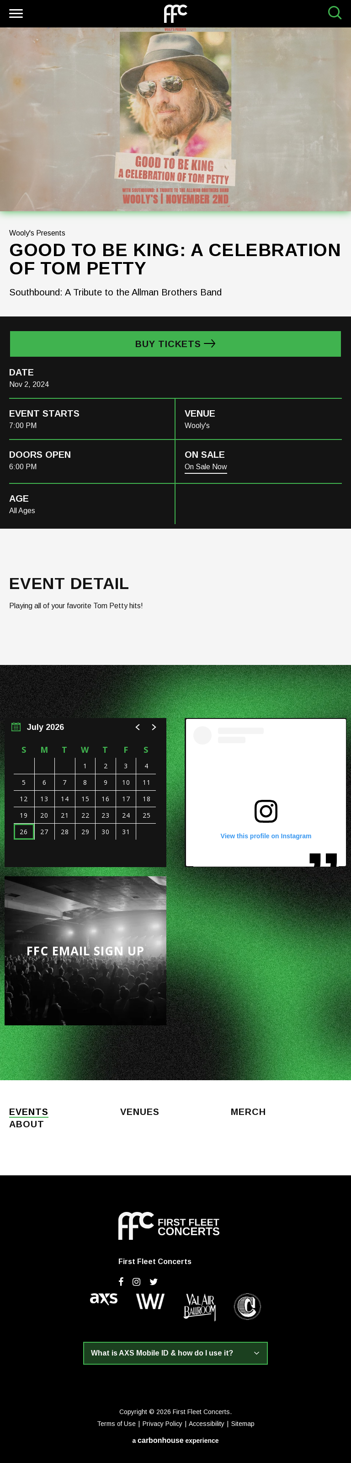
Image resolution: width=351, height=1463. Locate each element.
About (26, 1124)
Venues (140, 1112)
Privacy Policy (162, 1423)
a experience (175, 1440)
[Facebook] (120, 1281)
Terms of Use (116, 1423)
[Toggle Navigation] (15, 15)
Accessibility (206, 1423)
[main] (175, 553)
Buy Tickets (168, 344)
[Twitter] (153, 1281)
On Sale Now (206, 467)
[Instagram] (136, 1281)
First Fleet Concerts (175, 14)
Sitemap (243, 1423)
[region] (85, 792)
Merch (248, 1112)
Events (28, 1112)
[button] (138, 727)
